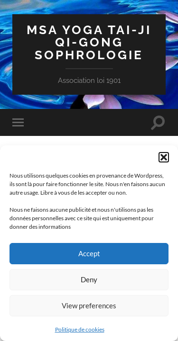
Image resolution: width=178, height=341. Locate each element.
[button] (164, 157)
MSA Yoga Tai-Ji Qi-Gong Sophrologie (89, 42)
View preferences (89, 305)
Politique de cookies (79, 329)
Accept (89, 253)
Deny (89, 279)
